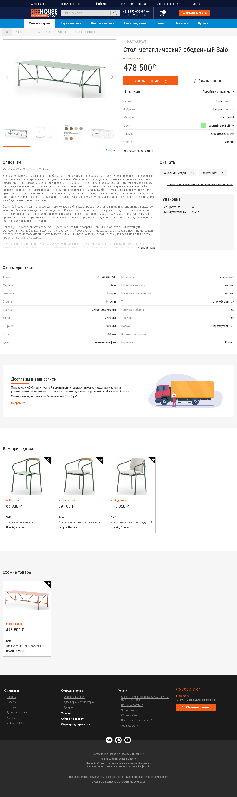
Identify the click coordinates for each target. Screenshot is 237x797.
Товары (66, 713)
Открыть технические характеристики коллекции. (200, 184)
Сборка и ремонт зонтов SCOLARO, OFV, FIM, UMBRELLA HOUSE (145, 698)
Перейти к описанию (217, 91)
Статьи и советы (15, 722)
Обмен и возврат (72, 719)
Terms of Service (152, 776)
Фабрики (101, 4)
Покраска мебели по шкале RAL (138, 720)
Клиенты (11, 696)
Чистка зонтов (129, 710)
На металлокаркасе (84, 32)
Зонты (160, 23)
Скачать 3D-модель (174, 173)
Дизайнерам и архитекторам (79, 702)
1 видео (111, 150)
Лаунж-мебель (71, 23)
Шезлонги (181, 23)
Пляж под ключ (135, 23)
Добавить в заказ (207, 80)
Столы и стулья (40, 23)
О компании (38, 4)
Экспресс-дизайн (130, 725)
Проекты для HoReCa (132, 4)
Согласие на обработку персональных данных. (118, 753)
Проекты (11, 702)
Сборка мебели (129, 715)
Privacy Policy (131, 776)
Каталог (20, 32)
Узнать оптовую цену (150, 80)
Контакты (198, 4)
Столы (62, 32)
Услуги (122, 690)
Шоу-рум (11, 707)
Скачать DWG (209, 173)
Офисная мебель (102, 23)
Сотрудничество (70, 4)
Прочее (203, 23)
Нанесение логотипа (132, 705)
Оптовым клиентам (74, 696)
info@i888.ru (182, 695)
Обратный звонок (195, 12)
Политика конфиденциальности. (118, 758)
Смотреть (228, 101)
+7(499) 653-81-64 (137, 12)
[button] (112, 77)
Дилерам (69, 707)
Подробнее (18, 403)
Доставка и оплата (169, 4)
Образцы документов (75, 724)
